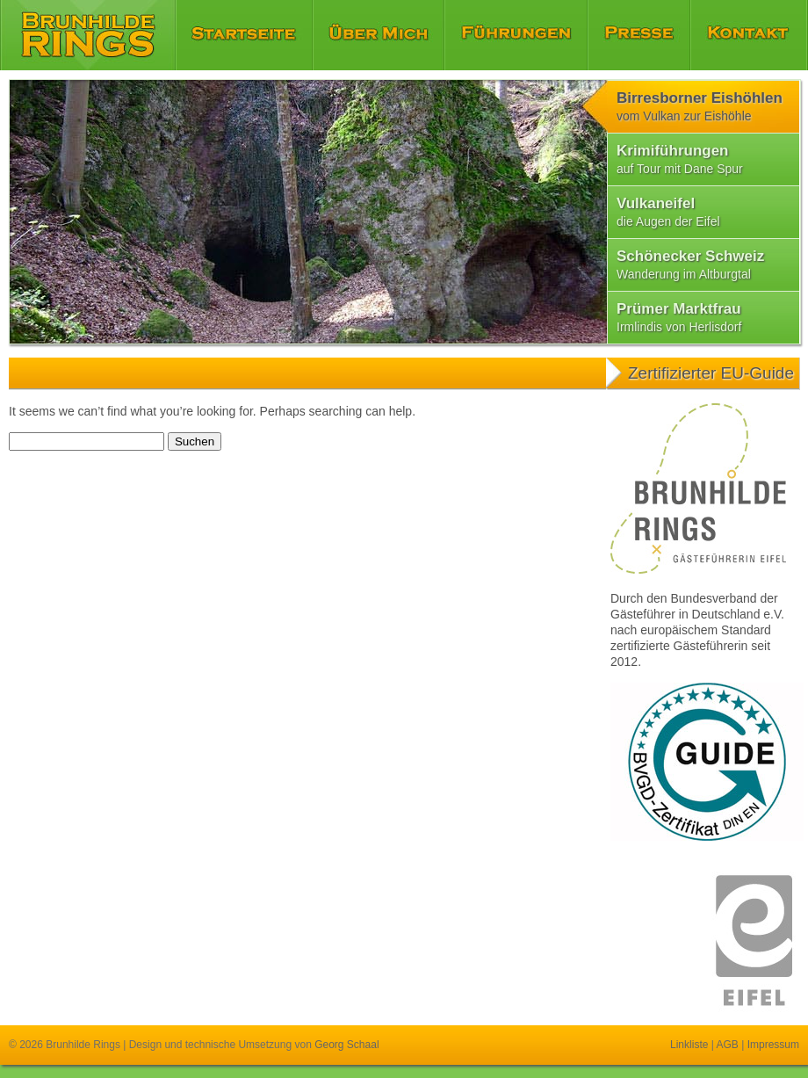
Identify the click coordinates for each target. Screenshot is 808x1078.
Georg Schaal (346, 1044)
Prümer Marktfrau (679, 317)
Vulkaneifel (668, 211)
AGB (728, 1044)
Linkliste (689, 1044)
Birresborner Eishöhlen (700, 106)
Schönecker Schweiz (690, 264)
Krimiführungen (680, 159)
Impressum (773, 1044)
